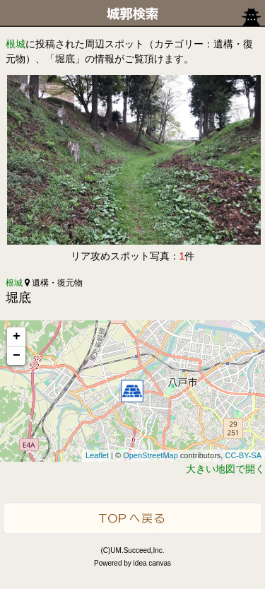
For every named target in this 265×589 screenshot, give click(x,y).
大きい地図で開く (225, 468)
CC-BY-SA (243, 455)
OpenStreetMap (150, 455)
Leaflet (97, 455)
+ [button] (16, 336)
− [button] (16, 355)
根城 (15, 43)
